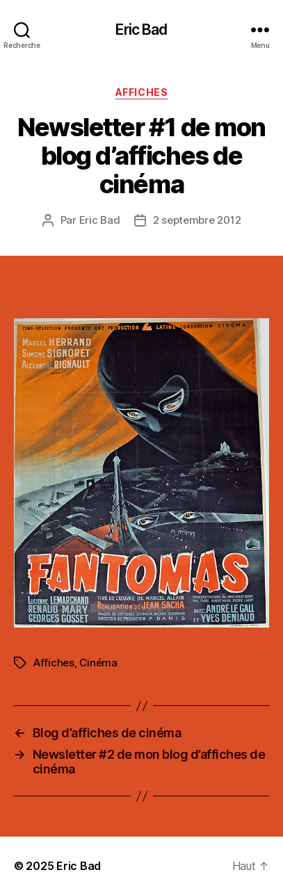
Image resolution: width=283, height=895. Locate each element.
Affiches (141, 92)
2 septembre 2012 (197, 220)
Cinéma (98, 662)
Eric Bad (141, 29)
